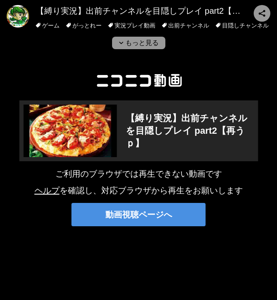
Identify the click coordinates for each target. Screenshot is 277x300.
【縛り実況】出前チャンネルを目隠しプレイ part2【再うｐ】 (150, 10)
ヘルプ (47, 190)
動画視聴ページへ (138, 214)
